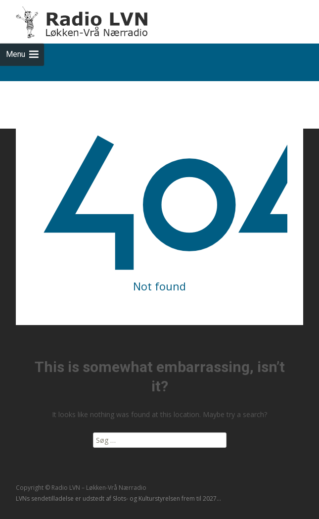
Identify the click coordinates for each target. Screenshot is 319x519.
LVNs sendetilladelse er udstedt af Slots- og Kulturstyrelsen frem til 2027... (118, 498)
